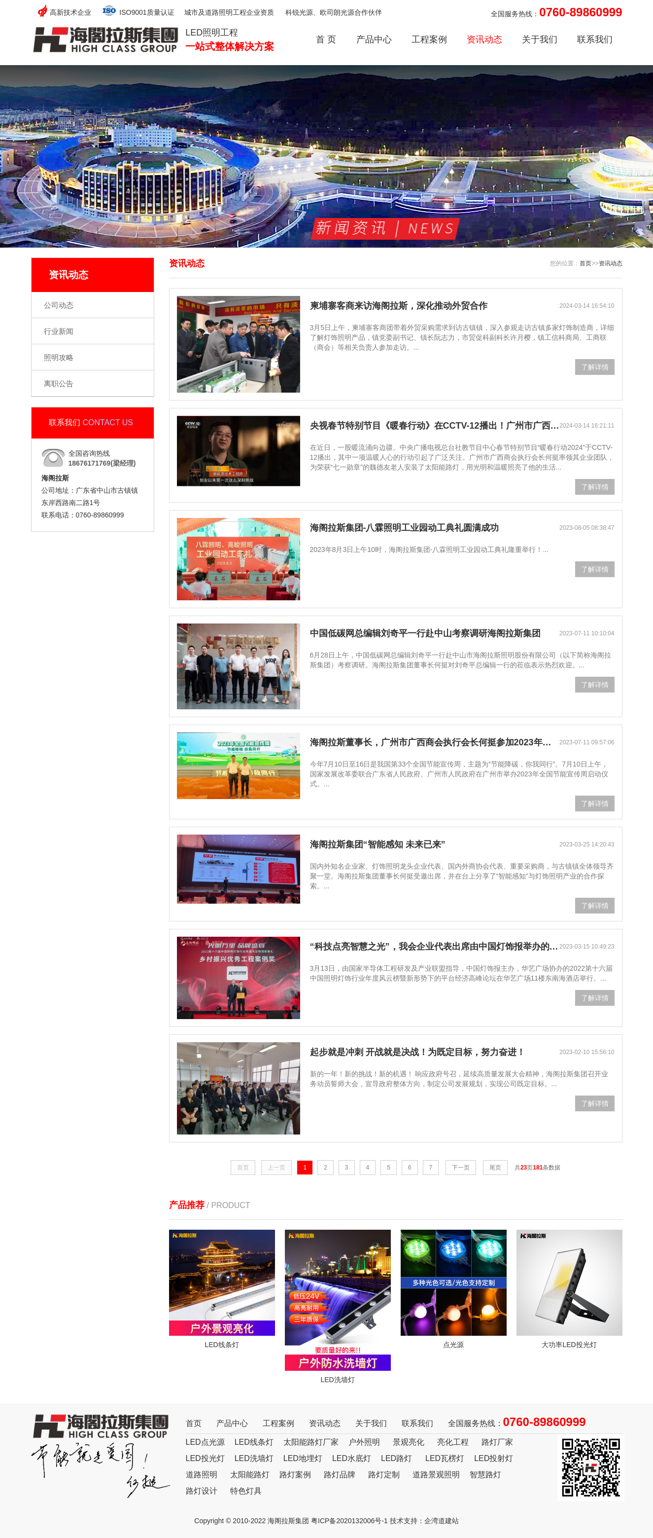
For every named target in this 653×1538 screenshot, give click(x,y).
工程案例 (429, 39)
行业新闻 (58, 331)
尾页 (495, 1167)
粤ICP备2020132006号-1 (349, 1521)
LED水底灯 (351, 1458)
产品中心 (374, 39)
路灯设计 (201, 1491)
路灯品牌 (339, 1474)
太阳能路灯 (250, 1474)
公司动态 (58, 305)
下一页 (461, 1167)
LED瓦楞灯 (444, 1458)
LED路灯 (396, 1458)
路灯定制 (384, 1474)
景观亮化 (408, 1442)
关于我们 (539, 39)
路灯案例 (295, 1474)
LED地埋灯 (302, 1458)
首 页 (326, 39)
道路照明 (201, 1474)
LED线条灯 (254, 1442)
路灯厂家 (497, 1442)
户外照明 (364, 1442)
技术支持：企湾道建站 (424, 1521)
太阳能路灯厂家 (311, 1442)
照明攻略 (58, 357)
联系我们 (595, 39)
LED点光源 (205, 1442)
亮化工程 (453, 1442)
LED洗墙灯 (254, 1458)
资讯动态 (484, 39)
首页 (585, 263)
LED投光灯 (205, 1458)
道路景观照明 (436, 1474)
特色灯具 (246, 1491)
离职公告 (58, 383)
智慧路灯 (485, 1474)
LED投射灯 (493, 1458)
